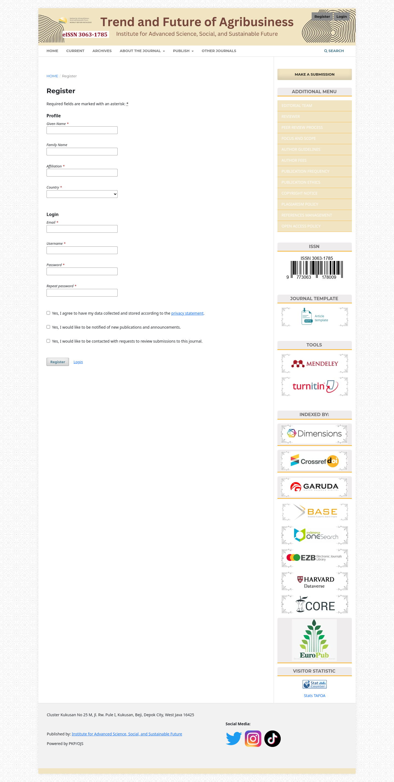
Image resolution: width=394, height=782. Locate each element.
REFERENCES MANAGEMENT (307, 215)
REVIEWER (291, 116)
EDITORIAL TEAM (297, 105)
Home (52, 76)
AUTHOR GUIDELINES (301, 149)
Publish (181, 51)
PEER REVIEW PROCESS (302, 127)
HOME (52, 51)
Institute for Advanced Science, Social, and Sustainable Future (127, 733)
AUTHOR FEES (294, 160)
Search (334, 51)
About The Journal (141, 51)
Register (322, 16)
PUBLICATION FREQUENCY (305, 171)
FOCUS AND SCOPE (299, 138)
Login (342, 16)
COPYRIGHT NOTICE (300, 193)
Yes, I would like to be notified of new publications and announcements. (114, 327)
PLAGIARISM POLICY (300, 204)
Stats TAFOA (315, 695)
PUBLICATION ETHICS (301, 182)
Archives (102, 51)
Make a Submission (315, 74)
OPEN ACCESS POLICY (301, 226)
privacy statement (187, 313)
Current (75, 51)
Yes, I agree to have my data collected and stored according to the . (126, 313)
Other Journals (219, 51)
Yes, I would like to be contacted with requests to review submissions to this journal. (124, 341)
